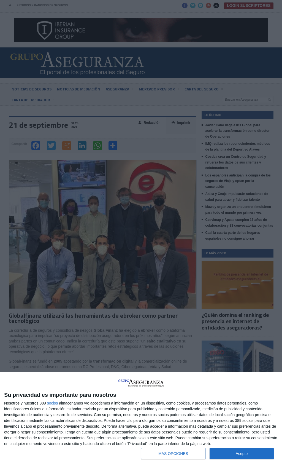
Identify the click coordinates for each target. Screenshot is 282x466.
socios (52, 403)
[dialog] (141, 419)
